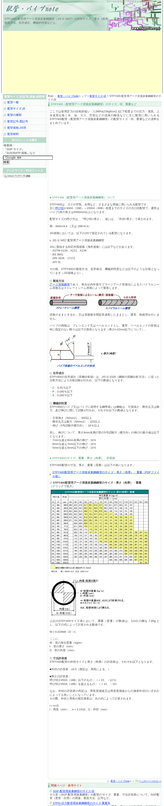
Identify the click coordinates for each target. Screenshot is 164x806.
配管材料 (13, 134)
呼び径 (59, 208)
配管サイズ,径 (98, 96)
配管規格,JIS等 (16, 127)
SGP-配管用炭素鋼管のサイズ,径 (73, 791)
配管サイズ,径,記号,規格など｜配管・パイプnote (57, 8)
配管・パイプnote (68, 96)
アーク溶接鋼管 (60, 284)
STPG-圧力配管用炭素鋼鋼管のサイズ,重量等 (81, 803)
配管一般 (13, 102)
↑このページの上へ (150, 781)
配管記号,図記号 (17, 121)
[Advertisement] (54, 62)
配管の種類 (14, 115)
